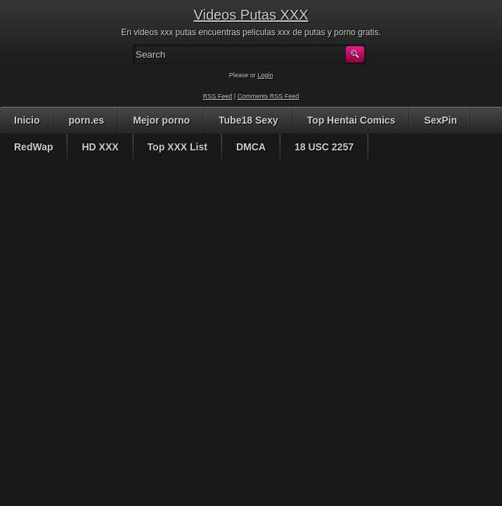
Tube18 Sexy (248, 120)
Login (265, 75)
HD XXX (100, 147)
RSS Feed (218, 96)
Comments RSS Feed (269, 96)
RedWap (33, 147)
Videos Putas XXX (250, 14)
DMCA (251, 147)
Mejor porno (161, 120)
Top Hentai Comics (351, 120)
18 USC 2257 (324, 147)
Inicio (27, 120)
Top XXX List (177, 147)
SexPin (440, 120)
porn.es (87, 120)
